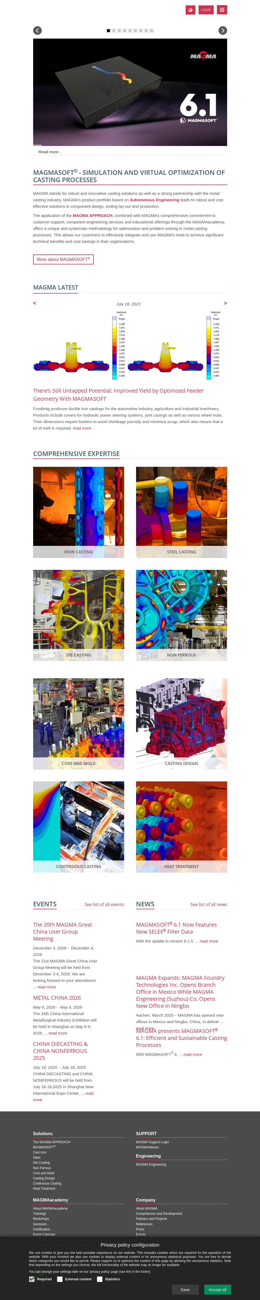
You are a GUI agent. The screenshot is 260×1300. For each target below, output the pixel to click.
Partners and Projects (151, 1219)
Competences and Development (159, 1214)
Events (141, 1234)
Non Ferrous (42, 1168)
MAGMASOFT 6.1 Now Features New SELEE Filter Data (176, 928)
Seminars (40, 1224)
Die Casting (41, 1163)
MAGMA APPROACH (92, 215)
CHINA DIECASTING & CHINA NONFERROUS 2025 (60, 1050)
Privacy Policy (61, 1245)
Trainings (39, 1214)
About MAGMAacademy (50, 1208)
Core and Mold (43, 1173)
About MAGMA (147, 1208)
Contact (120, 1245)
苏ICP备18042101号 (66, 1256)
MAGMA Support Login (152, 1142)
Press (140, 1229)
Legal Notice (85, 1245)
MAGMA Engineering (151, 1164)
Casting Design (44, 1178)
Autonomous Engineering (154, 200)
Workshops (41, 1219)
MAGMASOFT (44, 1147)
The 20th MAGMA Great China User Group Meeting (62, 931)
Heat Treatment (44, 1188)
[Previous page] (34, 303)
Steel (36, 1157)
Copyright (40, 1245)
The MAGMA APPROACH (52, 1142)
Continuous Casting (47, 1183)
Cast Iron (39, 1152)
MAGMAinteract (147, 1147)
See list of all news (208, 904)
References (144, 1224)
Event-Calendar (44, 1234)
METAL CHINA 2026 (57, 997)
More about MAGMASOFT (63, 259)
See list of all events (104, 904)
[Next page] (225, 303)
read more (81, 428)
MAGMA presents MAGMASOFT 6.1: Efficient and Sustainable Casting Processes (181, 1038)
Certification (41, 1229)
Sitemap (104, 1245)
